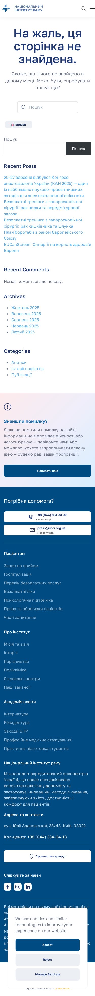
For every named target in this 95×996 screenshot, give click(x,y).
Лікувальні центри (22, 678)
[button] (83, 8)
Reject (47, 959)
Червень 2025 (25, 325)
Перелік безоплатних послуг (32, 582)
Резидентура (17, 722)
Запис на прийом (21, 565)
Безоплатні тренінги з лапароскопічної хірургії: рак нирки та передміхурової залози (43, 207)
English (18, 124)
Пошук (10, 139)
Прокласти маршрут (47, 856)
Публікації (21, 374)
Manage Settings (47, 974)
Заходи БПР (16, 731)
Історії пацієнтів (27, 368)
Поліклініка (15, 669)
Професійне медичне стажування (37, 739)
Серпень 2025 (25, 319)
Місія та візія (16, 644)
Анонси (19, 362)
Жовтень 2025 (25, 307)
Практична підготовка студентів (36, 748)
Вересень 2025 (26, 313)
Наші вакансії (17, 687)
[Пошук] (47, 107)
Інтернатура (16, 713)
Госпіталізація (18, 574)
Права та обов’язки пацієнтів (33, 608)
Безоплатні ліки (19, 591)
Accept (47, 945)
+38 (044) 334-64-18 (47, 836)
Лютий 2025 (23, 331)
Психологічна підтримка (28, 600)
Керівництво (16, 661)
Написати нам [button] (47, 471)
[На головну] (25, 8)
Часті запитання (20, 617)
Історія (11, 652)
